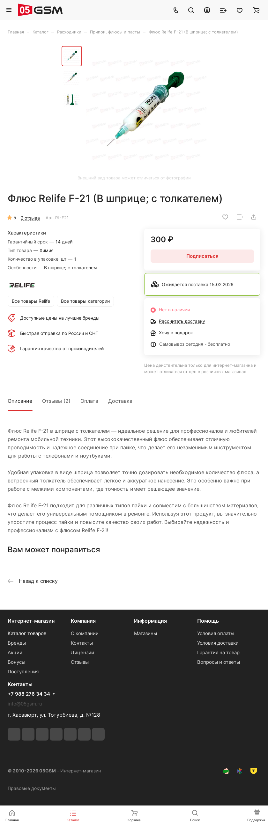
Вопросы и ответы (218, 662)
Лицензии (82, 652)
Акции (15, 652)
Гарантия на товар (218, 652)
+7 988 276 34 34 (29, 694)
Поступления (23, 672)
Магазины (145, 633)
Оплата (89, 401)
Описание (20, 401)
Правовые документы (32, 788)
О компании (85, 633)
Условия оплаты (215, 633)
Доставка (120, 401)
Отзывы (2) (56, 401)
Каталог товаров (27, 633)
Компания (83, 621)
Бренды (17, 643)
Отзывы (80, 662)
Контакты (82, 643)
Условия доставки (218, 643)
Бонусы (16, 662)
